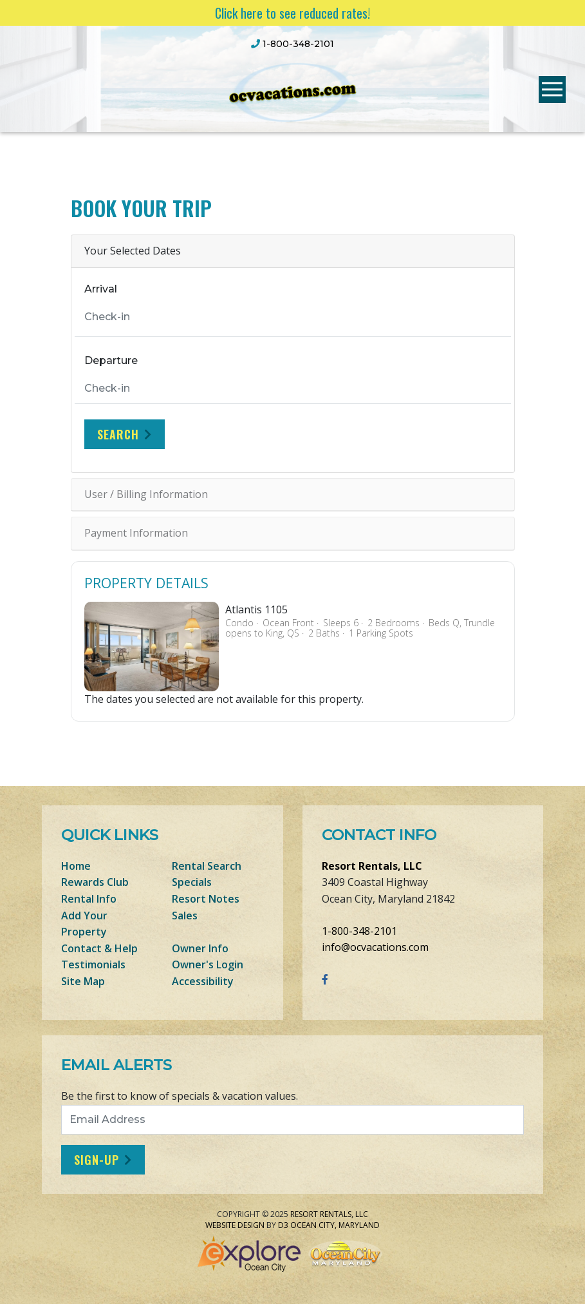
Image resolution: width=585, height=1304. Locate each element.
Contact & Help (99, 948)
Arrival (100, 289)
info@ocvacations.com (375, 947)
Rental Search (206, 866)
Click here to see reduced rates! (292, 13)
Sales (185, 915)
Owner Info (200, 948)
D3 (283, 1225)
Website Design (235, 1225)
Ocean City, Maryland (335, 1225)
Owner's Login (207, 964)
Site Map (83, 981)
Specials (192, 882)
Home (76, 866)
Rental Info (88, 899)
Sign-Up (96, 1159)
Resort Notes (205, 899)
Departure (111, 360)
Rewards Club (95, 882)
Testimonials (93, 964)
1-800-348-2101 (359, 931)
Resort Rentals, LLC (372, 866)
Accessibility (203, 981)
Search (118, 434)
